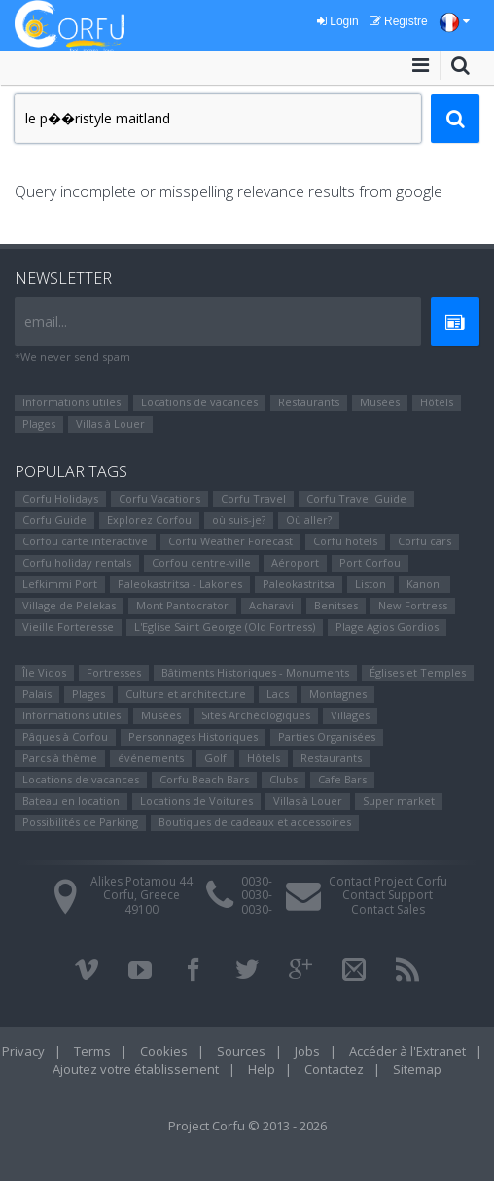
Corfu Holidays (60, 498)
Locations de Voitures (196, 800)
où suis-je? (238, 519)
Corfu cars (424, 541)
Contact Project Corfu (388, 881)
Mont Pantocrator (182, 605)
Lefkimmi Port (59, 583)
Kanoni (424, 583)
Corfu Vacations (159, 498)
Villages (350, 715)
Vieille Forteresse (68, 626)
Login (338, 21)
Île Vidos (44, 672)
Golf (215, 757)
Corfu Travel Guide (356, 498)
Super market (399, 800)
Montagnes (338, 693)
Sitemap (417, 1069)
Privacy (23, 1050)
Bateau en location (71, 800)
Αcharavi (271, 605)
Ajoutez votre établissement (136, 1069)
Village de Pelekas (69, 605)
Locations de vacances (199, 402)
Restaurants (308, 402)
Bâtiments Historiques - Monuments (255, 672)
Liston (370, 583)
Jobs (307, 1050)
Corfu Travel (253, 498)
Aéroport (295, 562)
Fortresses (114, 672)
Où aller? (309, 519)
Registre (399, 21)
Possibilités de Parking (80, 822)
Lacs (277, 693)
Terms (92, 1050)
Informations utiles (71, 402)
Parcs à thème (59, 757)
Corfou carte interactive (85, 541)
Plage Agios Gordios (387, 626)
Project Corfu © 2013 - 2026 (247, 1125)
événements (151, 757)
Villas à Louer (110, 423)
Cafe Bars (342, 779)
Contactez (334, 1069)
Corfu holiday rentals (76, 562)
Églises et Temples (418, 672)
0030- (256, 881)
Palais (37, 693)
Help (261, 1069)
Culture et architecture (185, 693)
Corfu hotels (345, 541)
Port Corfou (370, 562)
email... (45, 321)
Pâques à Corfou (65, 736)
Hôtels (436, 402)
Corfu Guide (54, 519)
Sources (241, 1050)
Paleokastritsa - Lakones (180, 583)
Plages (38, 423)
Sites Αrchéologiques (255, 715)
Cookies (164, 1050)
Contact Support (387, 894)
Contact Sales (388, 909)
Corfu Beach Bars (204, 779)
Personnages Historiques (193, 736)
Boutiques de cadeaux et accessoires (255, 822)
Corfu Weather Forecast (230, 541)
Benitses (336, 605)
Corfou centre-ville (201, 562)
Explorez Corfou (149, 519)
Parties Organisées (326, 736)
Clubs (283, 779)
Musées (380, 402)
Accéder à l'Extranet (407, 1050)
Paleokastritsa (299, 583)
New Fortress (412, 605)
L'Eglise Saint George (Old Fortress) (224, 626)
